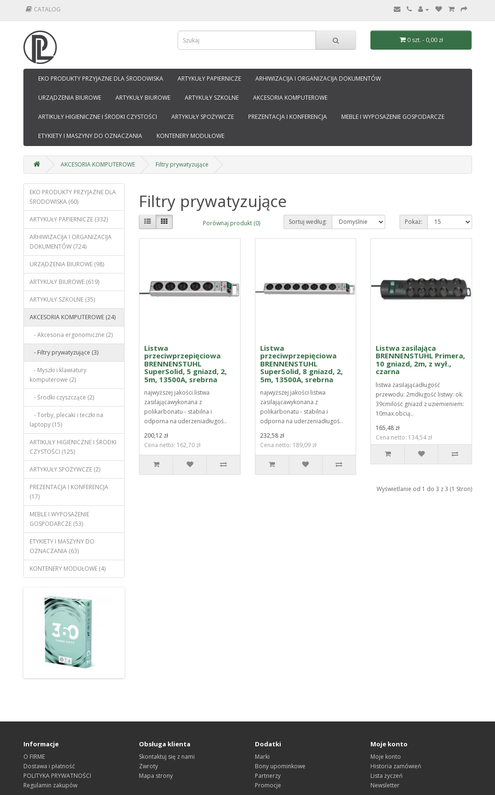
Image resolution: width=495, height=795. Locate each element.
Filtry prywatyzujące (182, 164)
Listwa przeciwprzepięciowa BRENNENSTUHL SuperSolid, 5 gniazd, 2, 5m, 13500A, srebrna (185, 363)
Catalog (43, 9)
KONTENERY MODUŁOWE (190, 136)
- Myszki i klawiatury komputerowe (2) (58, 375)
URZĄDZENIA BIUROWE (69, 98)
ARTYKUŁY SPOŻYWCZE (202, 117)
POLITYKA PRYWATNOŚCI (57, 776)
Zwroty (148, 766)
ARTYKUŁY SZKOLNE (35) (62, 299)
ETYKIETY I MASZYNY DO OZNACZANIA (90, 136)
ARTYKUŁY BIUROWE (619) (64, 282)
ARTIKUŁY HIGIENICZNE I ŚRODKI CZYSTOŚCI (97, 117)
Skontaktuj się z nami (167, 757)
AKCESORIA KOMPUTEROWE (290, 98)
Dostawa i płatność (49, 766)
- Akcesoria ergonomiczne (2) (71, 335)
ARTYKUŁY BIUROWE (143, 98)
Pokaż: (413, 222)
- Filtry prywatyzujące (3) (64, 352)
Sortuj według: (308, 222)
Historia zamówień (395, 766)
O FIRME (34, 757)
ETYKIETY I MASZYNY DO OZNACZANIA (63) (62, 546)
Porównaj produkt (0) (231, 223)
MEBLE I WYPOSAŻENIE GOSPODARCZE (392, 117)
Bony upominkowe (280, 766)
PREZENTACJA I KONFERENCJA (287, 117)
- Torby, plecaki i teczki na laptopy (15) (66, 420)
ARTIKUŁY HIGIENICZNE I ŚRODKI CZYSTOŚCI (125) (73, 447)
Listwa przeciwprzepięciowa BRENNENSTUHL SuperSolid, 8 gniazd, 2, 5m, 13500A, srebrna (301, 363)
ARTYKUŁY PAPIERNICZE (209, 78)
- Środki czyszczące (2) (62, 397)
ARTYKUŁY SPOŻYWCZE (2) (65, 469)
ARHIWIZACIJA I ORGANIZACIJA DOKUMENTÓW (318, 78)
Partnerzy (268, 776)
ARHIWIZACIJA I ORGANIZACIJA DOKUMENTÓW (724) (71, 242)
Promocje (268, 785)
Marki (262, 757)
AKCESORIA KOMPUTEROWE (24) (73, 317)
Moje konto (385, 757)
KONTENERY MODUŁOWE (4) (67, 569)
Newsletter (385, 785)
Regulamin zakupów (50, 785)
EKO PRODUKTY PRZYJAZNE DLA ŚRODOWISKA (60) (73, 197)
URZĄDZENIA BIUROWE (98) (67, 264)
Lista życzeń (386, 776)
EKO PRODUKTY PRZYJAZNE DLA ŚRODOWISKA (100, 78)
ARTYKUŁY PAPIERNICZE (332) (69, 219)
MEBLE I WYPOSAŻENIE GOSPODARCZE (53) (59, 519)
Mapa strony (156, 776)
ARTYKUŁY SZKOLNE (212, 98)
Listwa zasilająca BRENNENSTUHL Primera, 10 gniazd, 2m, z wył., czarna (420, 360)
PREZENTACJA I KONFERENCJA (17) (69, 492)
